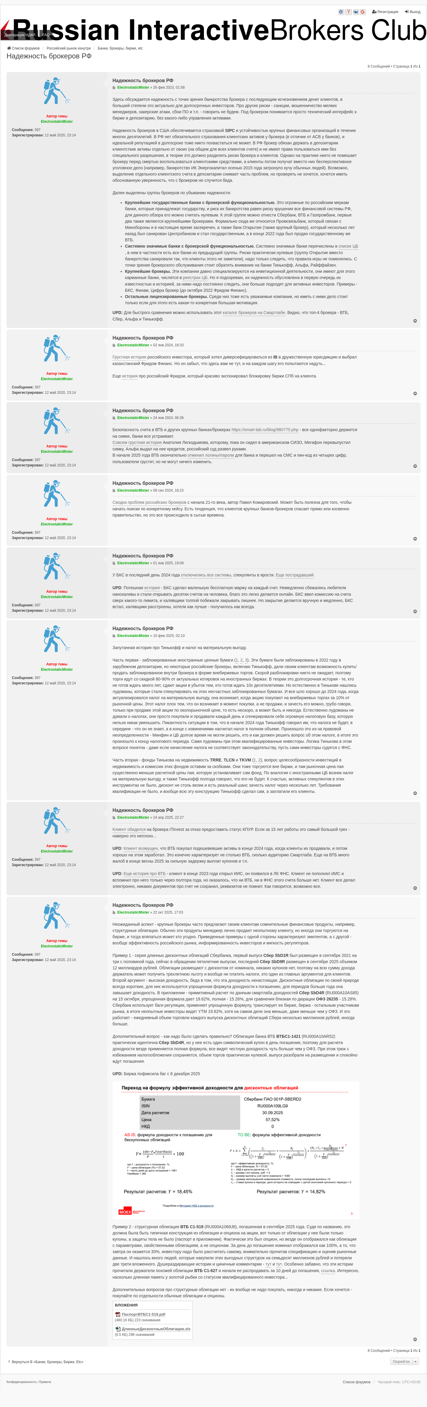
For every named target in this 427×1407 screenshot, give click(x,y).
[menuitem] (21, 1382)
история (130, 376)
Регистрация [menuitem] (385, 11)
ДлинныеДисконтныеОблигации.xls (156, 1329)
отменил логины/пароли (211, 455)
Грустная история (129, 357)
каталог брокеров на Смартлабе (254, 312)
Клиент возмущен (141, 848)
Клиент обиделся (129, 829)
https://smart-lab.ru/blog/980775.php (265, 429)
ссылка (328, 1270)
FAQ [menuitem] (46, 35)
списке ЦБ (349, 246)
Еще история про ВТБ (145, 873)
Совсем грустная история (137, 442)
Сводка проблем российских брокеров (150, 502)
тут (268, 1264)
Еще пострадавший (294, 575)
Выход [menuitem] (412, 11)
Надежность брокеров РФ (49, 56)
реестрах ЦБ (195, 277)
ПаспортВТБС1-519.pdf (143, 1314)
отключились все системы (206, 575)
